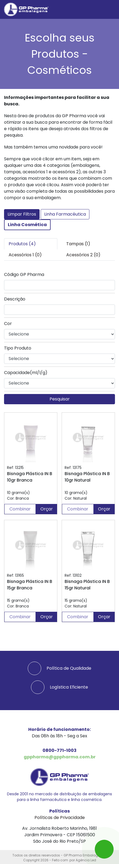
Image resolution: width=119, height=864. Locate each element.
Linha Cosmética (27, 225)
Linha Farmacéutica (65, 214)
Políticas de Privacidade (59, 817)
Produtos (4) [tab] (22, 244)
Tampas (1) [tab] (78, 244)
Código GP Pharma (24, 274)
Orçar (46, 509)
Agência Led (86, 860)
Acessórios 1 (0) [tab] (25, 255)
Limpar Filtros (22, 214)
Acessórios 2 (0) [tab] (83, 255)
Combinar (20, 509)
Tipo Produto (17, 348)
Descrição (14, 299)
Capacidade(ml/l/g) (25, 372)
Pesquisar (60, 399)
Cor (8, 323)
